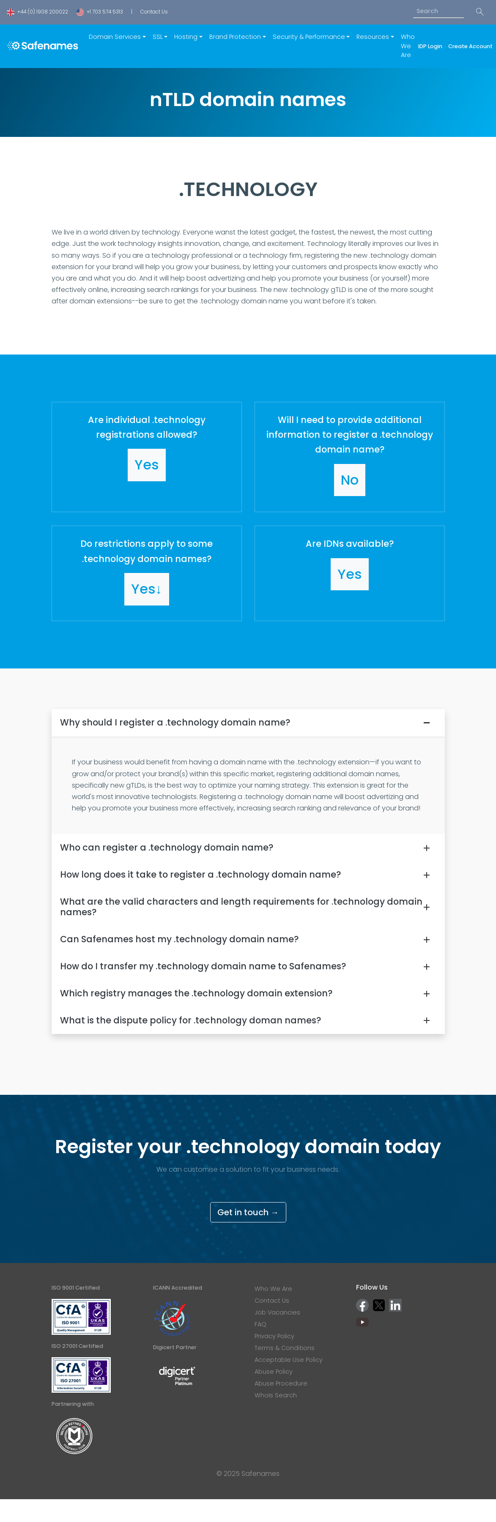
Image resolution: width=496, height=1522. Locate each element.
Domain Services (115, 37)
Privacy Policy (274, 1336)
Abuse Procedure (281, 1383)
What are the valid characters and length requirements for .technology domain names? (241, 906)
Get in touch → (248, 1212)
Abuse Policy (274, 1371)
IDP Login (431, 46)
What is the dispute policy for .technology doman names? (190, 1020)
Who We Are (408, 46)
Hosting (185, 37)
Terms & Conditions (285, 1348)
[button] (147, 457)
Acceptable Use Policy (289, 1360)
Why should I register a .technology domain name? (175, 722)
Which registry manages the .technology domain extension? (196, 993)
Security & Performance (309, 37)
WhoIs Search (276, 1395)
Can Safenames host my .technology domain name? (179, 939)
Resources (372, 37)
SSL (158, 37)
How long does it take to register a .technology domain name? (200, 874)
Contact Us (154, 11)
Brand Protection (235, 37)
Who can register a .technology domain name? (166, 847)
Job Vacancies (277, 1312)
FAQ (260, 1324)
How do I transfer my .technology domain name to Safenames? (203, 966)
